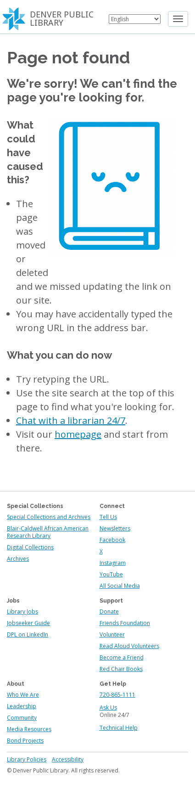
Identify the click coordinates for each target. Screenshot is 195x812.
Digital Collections (30, 547)
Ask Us (108, 707)
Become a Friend (122, 657)
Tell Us (108, 517)
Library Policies (26, 759)
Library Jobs (22, 611)
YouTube (111, 574)
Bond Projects (25, 740)
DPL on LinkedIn (27, 634)
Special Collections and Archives (48, 517)
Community (22, 718)
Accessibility (68, 759)
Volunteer (112, 634)
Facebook (112, 540)
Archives (18, 559)
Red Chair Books (121, 669)
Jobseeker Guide (28, 623)
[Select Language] (135, 19)
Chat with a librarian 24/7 (70, 420)
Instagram (113, 563)
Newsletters (115, 528)
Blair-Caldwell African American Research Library (48, 532)
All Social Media (120, 586)
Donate (109, 611)
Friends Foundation (125, 623)
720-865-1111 (117, 695)
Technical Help (119, 728)
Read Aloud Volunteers (129, 646)
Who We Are (23, 695)
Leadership (21, 706)
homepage (78, 434)
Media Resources (29, 729)
